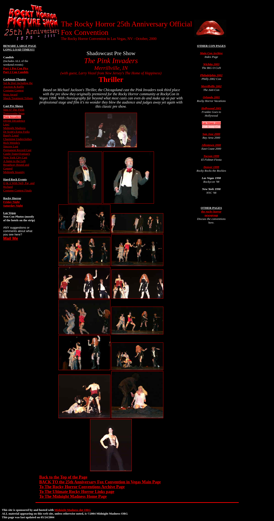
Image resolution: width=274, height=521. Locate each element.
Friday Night (11, 202)
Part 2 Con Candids (15, 72)
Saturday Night (13, 205)
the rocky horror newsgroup (211, 213)
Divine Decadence (14, 120)
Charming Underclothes (17, 139)
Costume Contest (13, 90)
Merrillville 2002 (211, 86)
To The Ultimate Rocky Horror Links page (76, 491)
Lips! (6, 124)
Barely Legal (11, 135)
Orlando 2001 (211, 97)
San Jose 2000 (211, 134)
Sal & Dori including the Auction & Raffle (18, 84)
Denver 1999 (211, 167)
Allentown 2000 (211, 145)
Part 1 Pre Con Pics (15, 68)
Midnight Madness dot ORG (73, 510)
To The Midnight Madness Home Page (73, 496)
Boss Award (10, 94)
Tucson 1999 (211, 156)
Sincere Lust (10, 146)
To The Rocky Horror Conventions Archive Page (82, 487)
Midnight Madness (14, 128)
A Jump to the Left (14, 161)
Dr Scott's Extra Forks (16, 131)
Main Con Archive (211, 53)
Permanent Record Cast (17, 150)
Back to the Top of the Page (63, 477)
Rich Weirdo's (11, 142)
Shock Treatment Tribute (18, 98)
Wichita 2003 (211, 64)
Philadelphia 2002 (211, 75)
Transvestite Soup (14, 113)
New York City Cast (15, 157)
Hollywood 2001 (211, 108)
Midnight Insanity (14, 172)
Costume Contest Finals (17, 190)
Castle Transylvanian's (16, 153)
